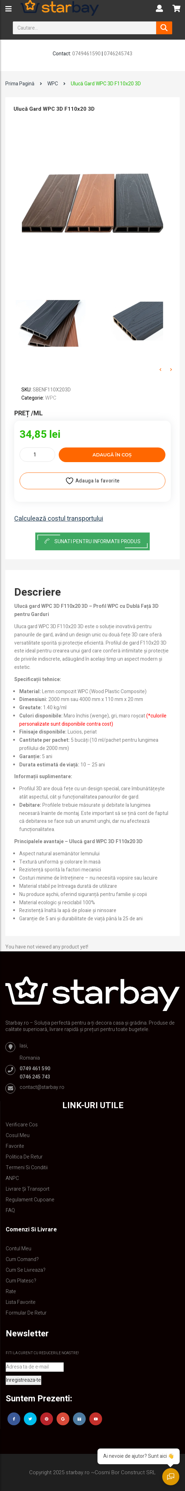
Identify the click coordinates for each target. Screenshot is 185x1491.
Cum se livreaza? (26, 1270)
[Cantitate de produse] (37, 454)
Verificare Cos (22, 1125)
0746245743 (118, 53)
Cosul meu (18, 1135)
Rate (11, 1291)
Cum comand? (22, 1259)
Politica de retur (24, 1157)
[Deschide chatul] (170, 1476)
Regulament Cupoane (30, 1200)
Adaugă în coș (112, 454)
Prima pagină (20, 83)
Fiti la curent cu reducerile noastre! (42, 1353)
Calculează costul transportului (58, 519)
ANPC (12, 1178)
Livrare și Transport (27, 1189)
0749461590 (86, 53)
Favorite (15, 1146)
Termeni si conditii (27, 1167)
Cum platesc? (21, 1281)
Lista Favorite (21, 1302)
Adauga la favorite (92, 480)
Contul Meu (18, 1248)
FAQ (10, 1210)
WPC (52, 83)
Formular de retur (26, 1313)
